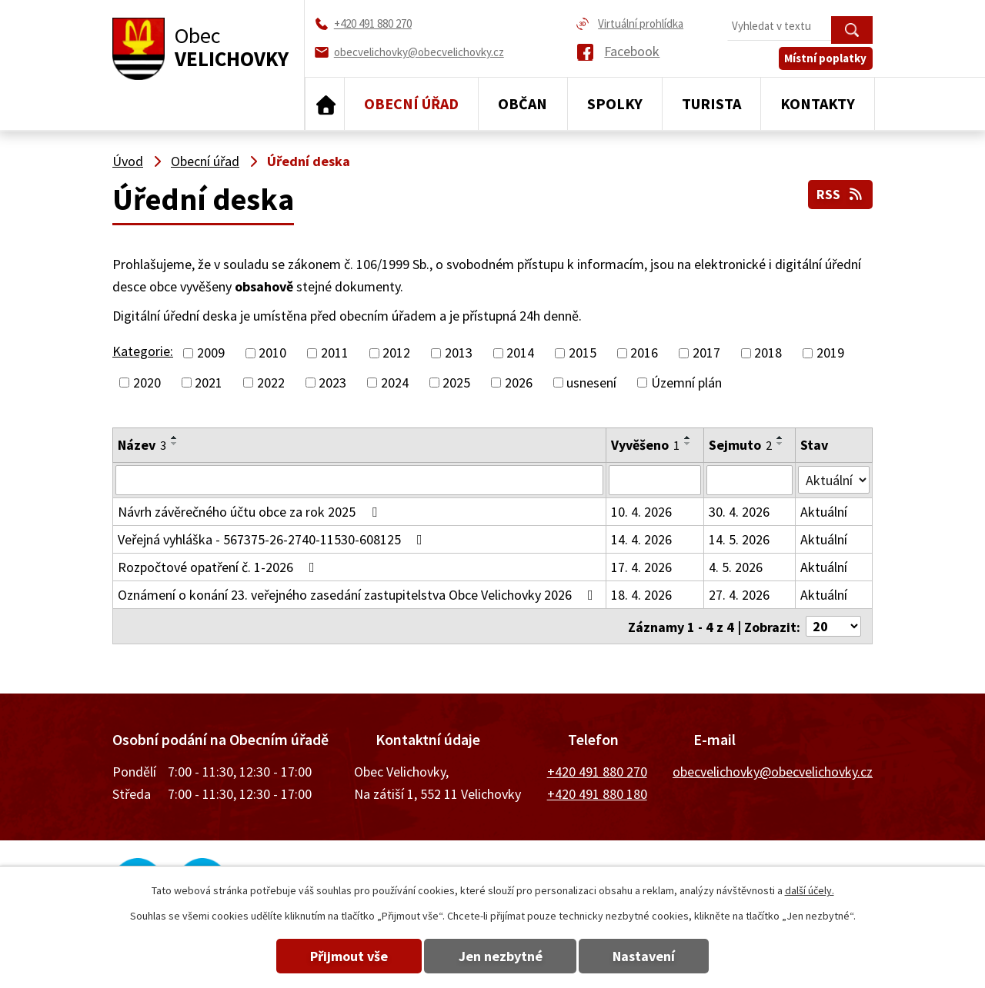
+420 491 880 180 (597, 793)
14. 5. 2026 (739, 538)
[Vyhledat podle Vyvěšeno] (655, 479)
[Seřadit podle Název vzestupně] (174, 437)
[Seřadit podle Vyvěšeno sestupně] (687, 444)
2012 (396, 353)
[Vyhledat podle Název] (359, 479)
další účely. (809, 890)
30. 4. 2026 (739, 511)
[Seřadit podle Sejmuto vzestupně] (780, 437)
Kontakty (817, 103)
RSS (840, 194)
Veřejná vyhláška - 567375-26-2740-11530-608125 (273, 538)
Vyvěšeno (645, 445)
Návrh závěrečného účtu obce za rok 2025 (250, 511)
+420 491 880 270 (597, 771)
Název (142, 445)
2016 (644, 353)
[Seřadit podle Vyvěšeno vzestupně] (687, 437)
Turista (711, 103)
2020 (147, 382)
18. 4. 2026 (641, 594)
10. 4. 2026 (641, 511)
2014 (520, 353)
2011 (335, 353)
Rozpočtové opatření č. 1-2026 (219, 566)
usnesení (591, 382)
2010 (272, 353)
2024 (395, 382)
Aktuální (824, 511)
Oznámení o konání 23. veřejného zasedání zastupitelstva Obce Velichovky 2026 (358, 594)
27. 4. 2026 (739, 594)
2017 (706, 353)
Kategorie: (142, 351)
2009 (211, 353)
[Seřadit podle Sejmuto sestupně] (780, 444)
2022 (271, 382)
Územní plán (686, 382)
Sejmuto (740, 445)
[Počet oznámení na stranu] (833, 625)
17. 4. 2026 (641, 566)
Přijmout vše (348, 956)
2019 (830, 353)
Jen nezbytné (501, 956)
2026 (519, 382)
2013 (458, 353)
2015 (582, 353)
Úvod (325, 104)
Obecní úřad (411, 103)
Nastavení (645, 956)
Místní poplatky (826, 59)
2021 (208, 382)
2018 (768, 353)
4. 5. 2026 (736, 566)
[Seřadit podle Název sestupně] (174, 444)
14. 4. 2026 (641, 538)
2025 (456, 382)
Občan (522, 103)
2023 (332, 382)
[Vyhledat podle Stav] (834, 479)
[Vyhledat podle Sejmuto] (749, 479)
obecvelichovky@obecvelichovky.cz (773, 771)
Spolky (615, 103)
